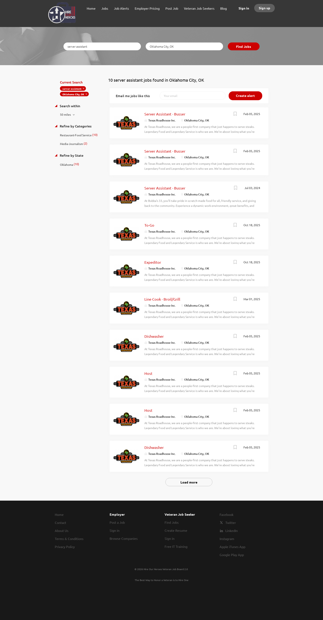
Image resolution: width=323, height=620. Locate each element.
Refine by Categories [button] (75, 126)
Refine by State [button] (71, 155)
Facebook (226, 514)
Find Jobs (243, 46)
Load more (188, 482)
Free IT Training (176, 546)
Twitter (230, 522)
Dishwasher (154, 336)
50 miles (65, 114)
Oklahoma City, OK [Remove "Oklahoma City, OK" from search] (73, 94)
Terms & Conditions (69, 538)
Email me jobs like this (133, 95)
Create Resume (176, 530)
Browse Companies (124, 538)
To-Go (149, 225)
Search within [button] (69, 106)
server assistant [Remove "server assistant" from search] (71, 88)
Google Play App (232, 555)
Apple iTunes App (232, 547)
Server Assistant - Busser (164, 114)
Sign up (264, 8)
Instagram (227, 538)
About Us (61, 530)
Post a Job (117, 522)
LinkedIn (231, 530)
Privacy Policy (65, 547)
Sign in (244, 8)
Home (59, 514)
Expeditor (152, 262)
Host (148, 373)
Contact (60, 522)
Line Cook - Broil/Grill (162, 299)
